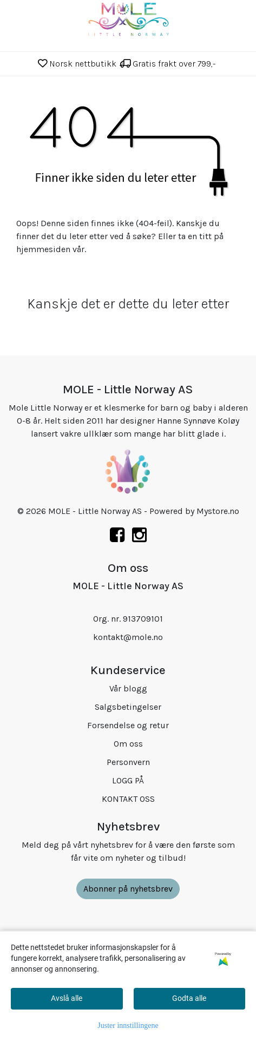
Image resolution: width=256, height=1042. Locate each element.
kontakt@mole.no (128, 637)
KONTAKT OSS (128, 799)
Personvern (128, 762)
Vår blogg (128, 688)
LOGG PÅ (128, 780)
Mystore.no (217, 511)
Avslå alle (66, 998)
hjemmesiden (43, 249)
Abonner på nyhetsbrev (128, 888)
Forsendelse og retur (128, 725)
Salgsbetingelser (128, 707)
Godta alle (189, 998)
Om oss (128, 743)
